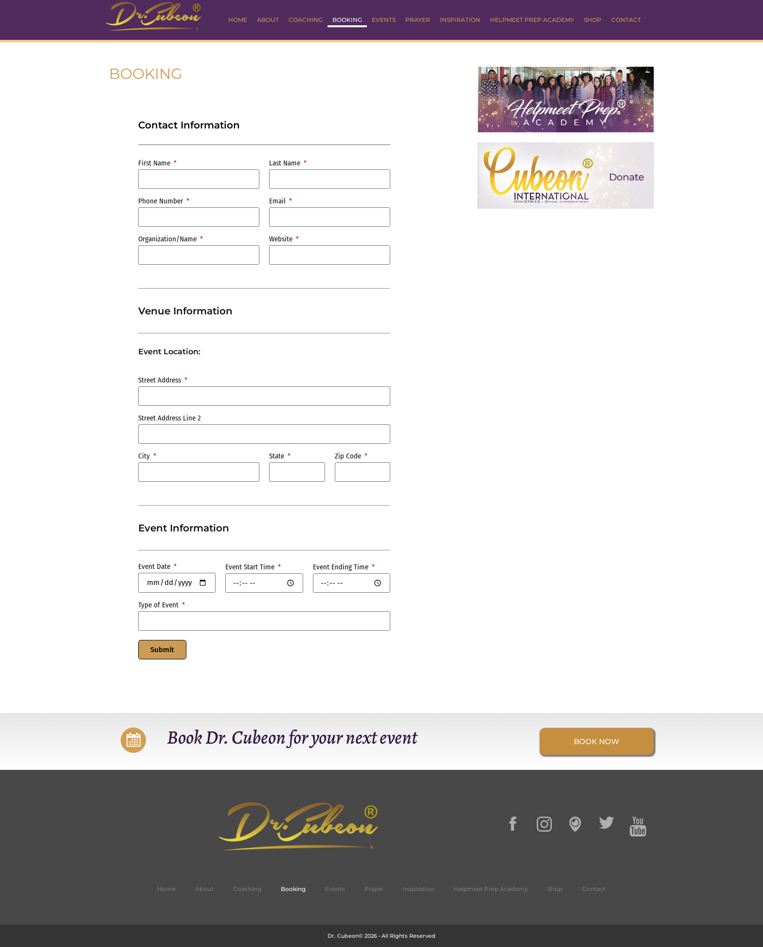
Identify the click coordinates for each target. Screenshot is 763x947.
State (277, 456)
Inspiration (460, 19)
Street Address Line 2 (169, 418)
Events (384, 19)
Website (281, 239)
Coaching (306, 19)
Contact (626, 19)
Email (278, 201)
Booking (347, 19)
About (268, 19)
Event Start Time (250, 567)
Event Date (155, 567)
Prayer (417, 19)
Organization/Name (168, 239)
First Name (155, 163)
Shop (592, 19)
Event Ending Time (341, 567)
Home (237, 19)
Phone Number (161, 201)
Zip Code (349, 456)
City (145, 456)
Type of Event (159, 605)
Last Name (285, 163)
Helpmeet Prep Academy (532, 19)
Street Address (160, 380)
